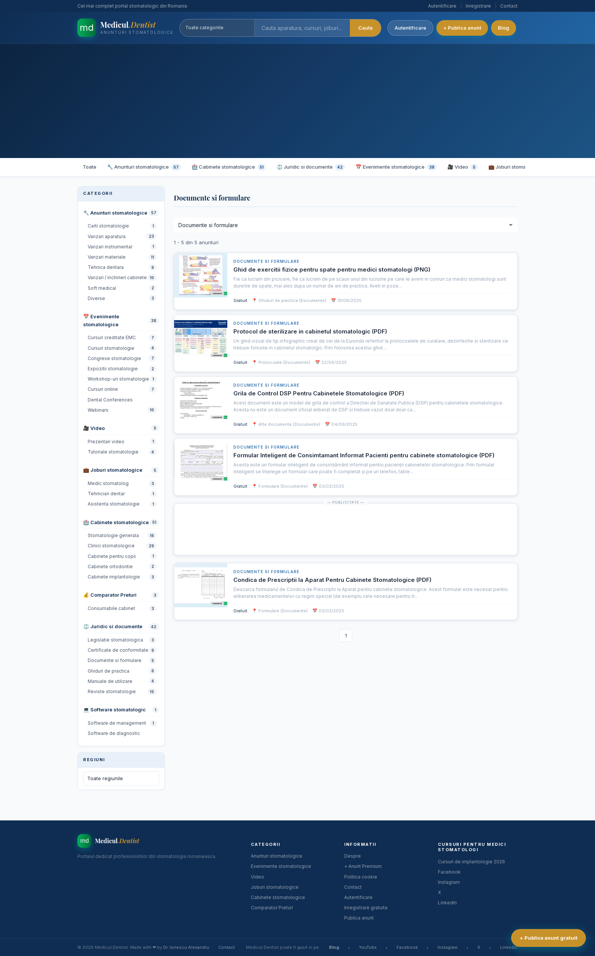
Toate (89, 167)
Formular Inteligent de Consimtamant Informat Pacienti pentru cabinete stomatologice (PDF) (363, 455)
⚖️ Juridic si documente (311, 167)
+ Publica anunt (464, 28)
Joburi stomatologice (275, 887)
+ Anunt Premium (363, 866)
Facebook (449, 872)
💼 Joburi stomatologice (521, 167)
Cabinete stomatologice (278, 897)
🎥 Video (462, 167)
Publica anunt (359, 918)
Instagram (449, 882)
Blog (505, 28)
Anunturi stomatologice (276, 856)
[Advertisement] (297, 101)
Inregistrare (478, 6)
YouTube (368, 947)
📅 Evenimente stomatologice (396, 167)
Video (257, 877)
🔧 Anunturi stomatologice (144, 167)
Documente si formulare (266, 261)
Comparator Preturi (272, 907)
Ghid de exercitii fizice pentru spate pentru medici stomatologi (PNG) (331, 269)
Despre (352, 856)
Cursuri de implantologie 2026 (471, 861)
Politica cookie (360, 877)
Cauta (367, 28)
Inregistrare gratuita (365, 907)
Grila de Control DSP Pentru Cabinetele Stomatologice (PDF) (318, 393)
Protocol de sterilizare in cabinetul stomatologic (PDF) (310, 331)
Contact (509, 6)
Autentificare (442, 6)
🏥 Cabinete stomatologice (229, 167)
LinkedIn (447, 902)
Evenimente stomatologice (281, 866)
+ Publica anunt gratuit (548, 938)
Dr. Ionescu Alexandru (186, 947)
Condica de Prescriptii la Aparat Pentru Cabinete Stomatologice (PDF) (332, 579)
